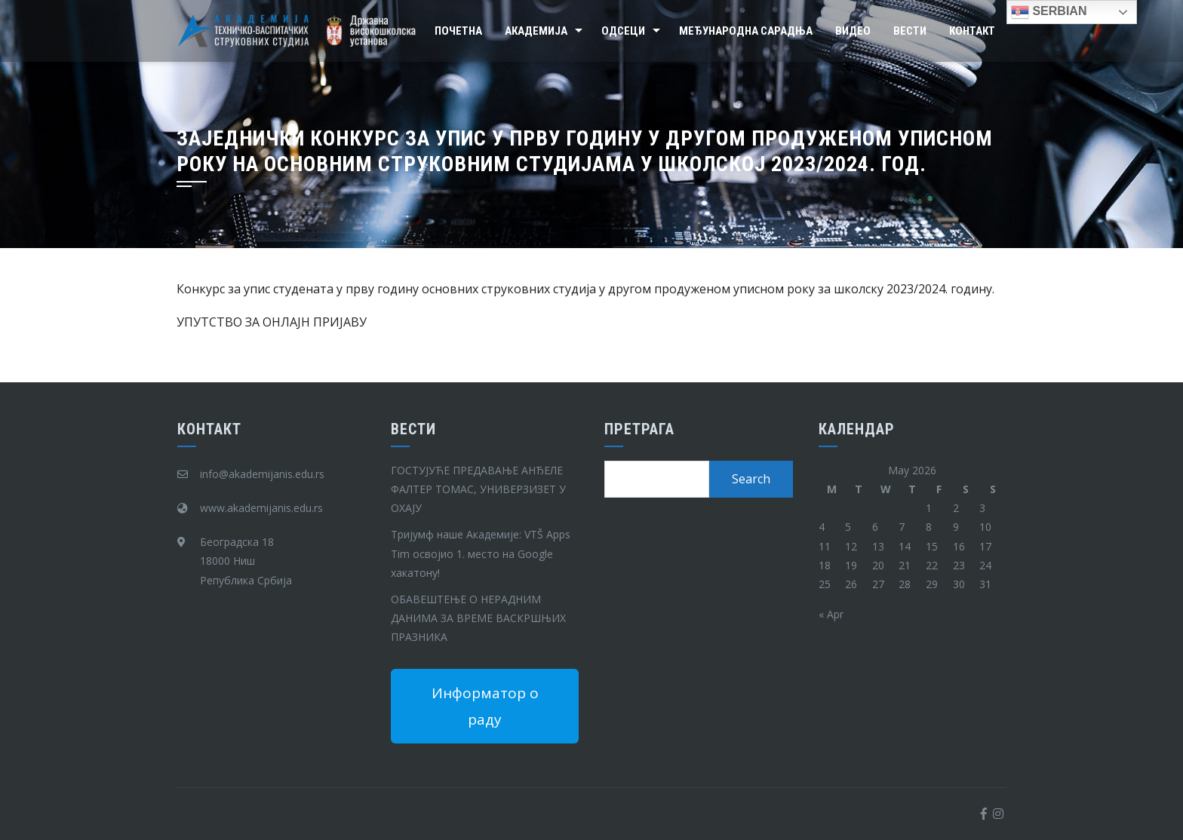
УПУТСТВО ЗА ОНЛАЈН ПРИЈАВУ (272, 322)
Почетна (458, 31)
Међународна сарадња (746, 31)
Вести (909, 31)
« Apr (831, 614)
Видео (853, 31)
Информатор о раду (485, 705)
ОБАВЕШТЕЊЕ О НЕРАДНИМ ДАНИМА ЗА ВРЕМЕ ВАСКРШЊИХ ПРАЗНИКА (478, 618)
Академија (536, 31)
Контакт (972, 31)
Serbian (1048, 12)
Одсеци (623, 31)
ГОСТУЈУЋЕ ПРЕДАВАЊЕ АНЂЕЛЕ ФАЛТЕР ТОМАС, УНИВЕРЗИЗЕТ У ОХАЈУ (478, 489)
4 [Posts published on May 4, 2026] (822, 527)
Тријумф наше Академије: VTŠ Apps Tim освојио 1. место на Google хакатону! (480, 553)
